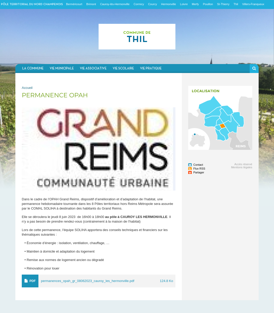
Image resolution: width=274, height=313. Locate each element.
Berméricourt (74, 4)
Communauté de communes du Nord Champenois (137, 36)
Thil (236, 4)
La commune (33, 68)
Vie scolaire (123, 68)
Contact (198, 164)
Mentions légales (241, 167)
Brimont (91, 4)
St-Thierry (223, 4)
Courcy (152, 4)
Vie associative (93, 68)
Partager (198, 172)
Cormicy (139, 4)
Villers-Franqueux (253, 4)
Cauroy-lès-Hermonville (115, 4)
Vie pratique (151, 68)
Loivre (184, 4)
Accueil (27, 88)
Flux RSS (199, 168)
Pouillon (208, 4)
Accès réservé (243, 164)
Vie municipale (62, 68)
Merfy (195, 4)
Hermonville (168, 4)
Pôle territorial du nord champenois (32, 4)
